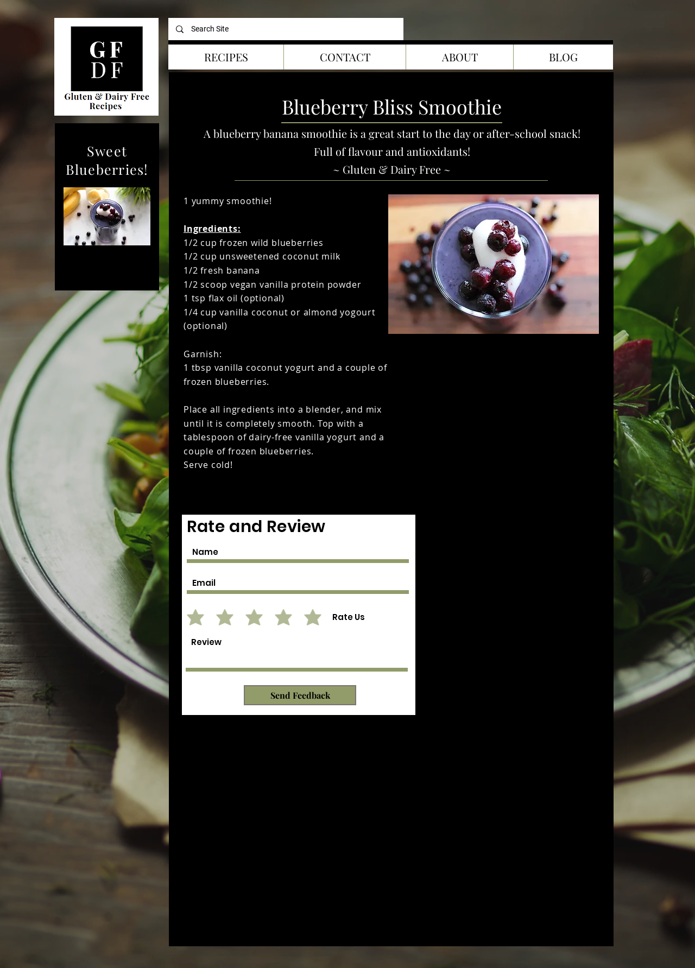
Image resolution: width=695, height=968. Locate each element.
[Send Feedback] (300, 695)
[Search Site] (286, 29)
